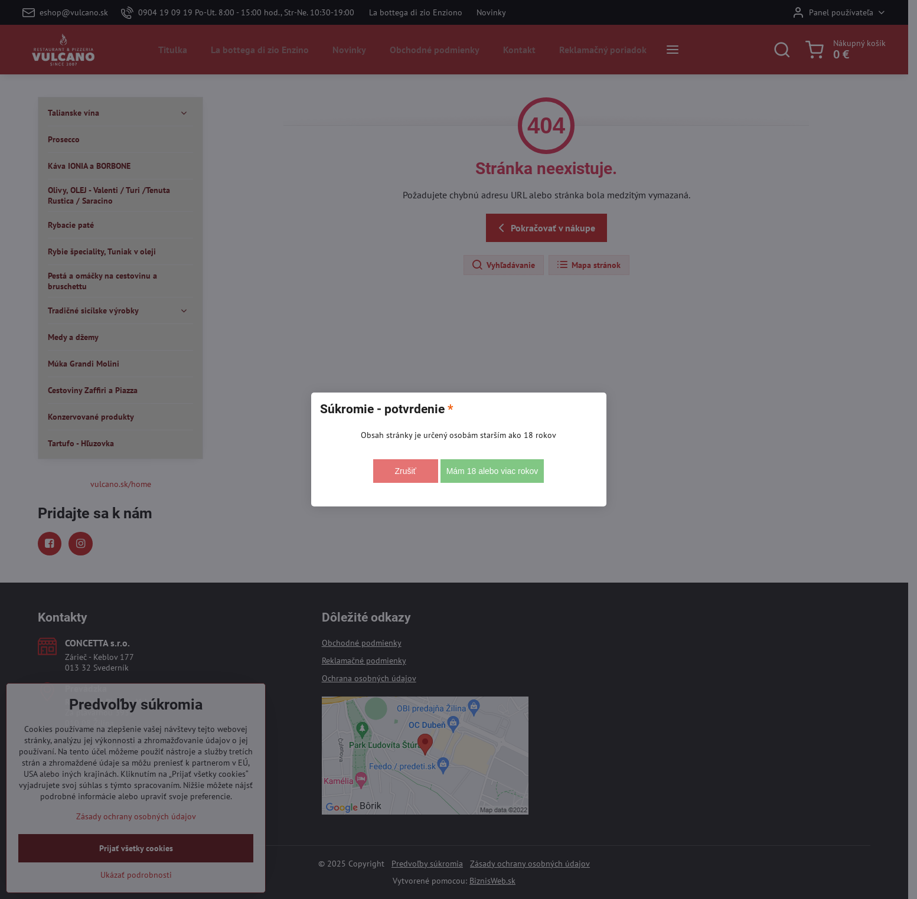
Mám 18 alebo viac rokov (492, 471)
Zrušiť (405, 471)
